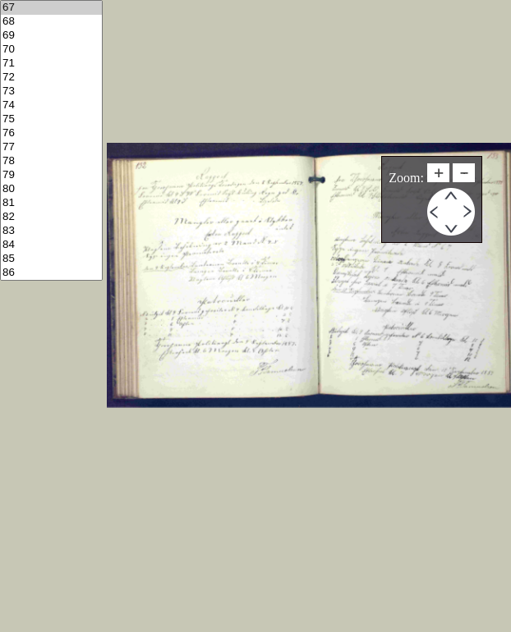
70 (51, 50)
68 (51, 22)
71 (51, 64)
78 (51, 161)
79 (51, 175)
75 (51, 119)
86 (51, 273)
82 (51, 217)
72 (51, 78)
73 (51, 91)
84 (51, 245)
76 (51, 133)
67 (51, 8)
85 (51, 259)
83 (51, 231)
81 (51, 203)
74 (51, 105)
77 (51, 147)
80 (51, 189)
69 (51, 36)
